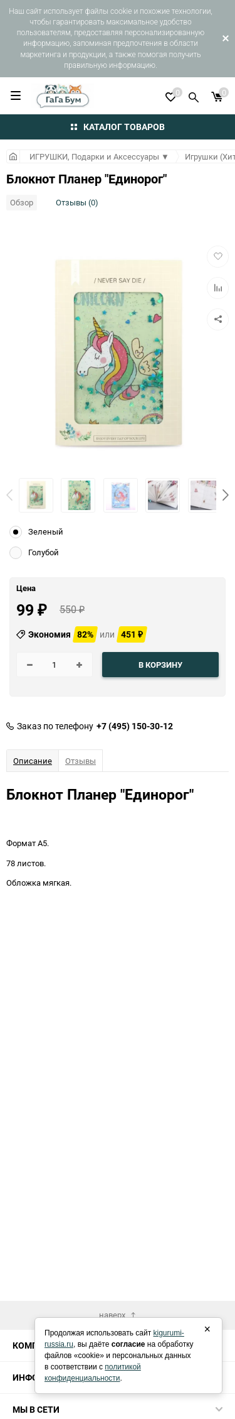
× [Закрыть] (207, 1329)
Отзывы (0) (77, 202)
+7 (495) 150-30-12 (135, 726)
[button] (225, 495)
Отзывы (80, 760)
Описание (32, 760)
